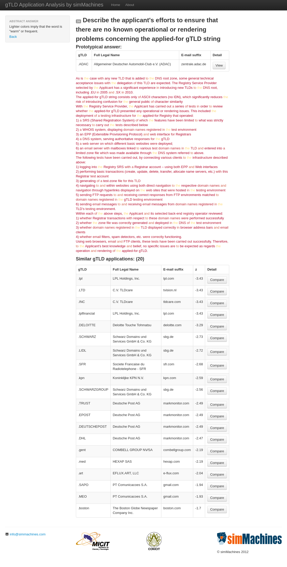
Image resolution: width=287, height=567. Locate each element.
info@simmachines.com (25, 534)
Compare (217, 280)
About (129, 5)
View (219, 65)
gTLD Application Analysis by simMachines (54, 5)
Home (115, 5)
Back (13, 37)
